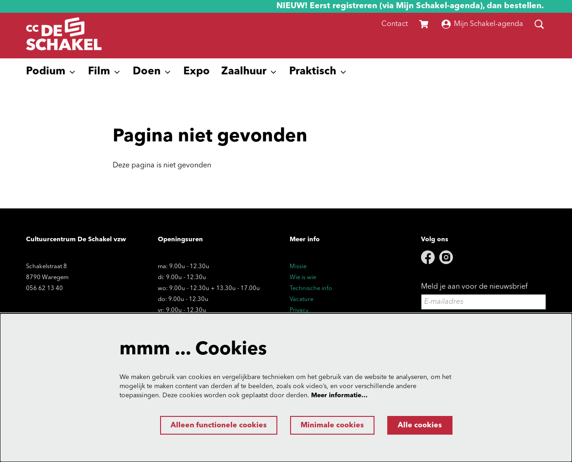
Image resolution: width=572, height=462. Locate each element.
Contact (394, 24)
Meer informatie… (339, 395)
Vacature (301, 299)
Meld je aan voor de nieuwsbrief (474, 287)
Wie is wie (303, 277)
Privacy (299, 310)
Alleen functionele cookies (219, 425)
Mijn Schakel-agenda (482, 24)
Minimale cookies (332, 425)
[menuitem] (196, 72)
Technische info (311, 288)
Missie (298, 267)
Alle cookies (420, 425)
